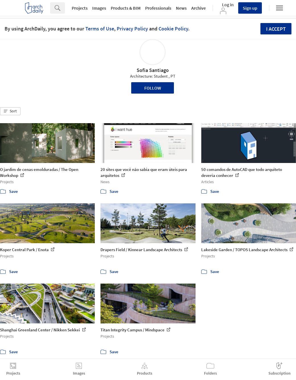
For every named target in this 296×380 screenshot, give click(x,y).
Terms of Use (99, 28)
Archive (198, 8)
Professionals (158, 8)
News (181, 8)
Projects (80, 8)
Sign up (250, 8)
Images (99, 8)
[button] (10, 111)
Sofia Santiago (153, 70)
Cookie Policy (173, 28)
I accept (276, 29)
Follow (152, 88)
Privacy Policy (132, 28)
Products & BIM (126, 8)
